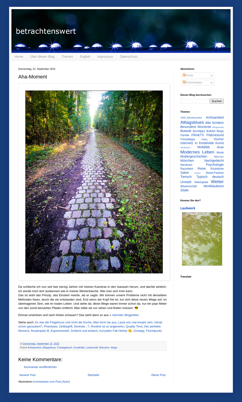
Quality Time (134, 326)
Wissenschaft (188, 186)
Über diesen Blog (42, 56)
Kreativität (79, 347)
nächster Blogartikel (125, 315)
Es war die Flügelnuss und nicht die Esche (63, 322)
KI (196, 143)
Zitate (184, 190)
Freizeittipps (187, 139)
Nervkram (186, 164)
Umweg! (138, 330)
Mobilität (203, 147)
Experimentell (60, 330)
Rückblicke (217, 168)
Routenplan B (40, 330)
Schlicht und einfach (84, 330)
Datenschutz (129, 56)
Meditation (185, 147)
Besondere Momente (195, 127)
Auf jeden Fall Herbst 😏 (115, 330)
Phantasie (50, 326)
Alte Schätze (214, 122)
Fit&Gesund (215, 135)
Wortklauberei (213, 186)
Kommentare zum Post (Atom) (51, 381)
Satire (184, 172)
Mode (220, 147)
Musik (220, 152)
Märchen (219, 156)
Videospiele (201, 182)
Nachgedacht (214, 160)
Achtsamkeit (34, 347)
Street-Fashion (215, 172)
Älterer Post (158, 375)
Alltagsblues (49, 347)
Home (19, 56)
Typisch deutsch (210, 177)
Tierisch (186, 177)
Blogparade (218, 127)
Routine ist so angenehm (107, 326)
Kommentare (192, 82)
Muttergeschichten (193, 156)
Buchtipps (199, 131)
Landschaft (92, 347)
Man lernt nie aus (104, 322)
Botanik (185, 131)
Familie (184, 135)
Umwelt (185, 182)
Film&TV (197, 135)
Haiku (204, 139)
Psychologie (215, 164)
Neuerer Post (27, 375)
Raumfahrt (186, 168)
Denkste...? (81, 326)
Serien (197, 173)
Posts (188, 75)
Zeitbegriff (65, 326)
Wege (114, 347)
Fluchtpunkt (154, 330)
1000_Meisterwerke (191, 117)
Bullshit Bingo (215, 131)
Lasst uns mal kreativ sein (135, 322)
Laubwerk (187, 208)
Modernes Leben (197, 152)
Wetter (217, 181)
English (85, 56)
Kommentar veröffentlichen (40, 367)
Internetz (186, 143)
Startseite (93, 375)
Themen (67, 56)
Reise (201, 168)
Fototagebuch (64, 347)
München (104, 347)
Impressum (105, 56)
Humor (219, 139)
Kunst (219, 143)
